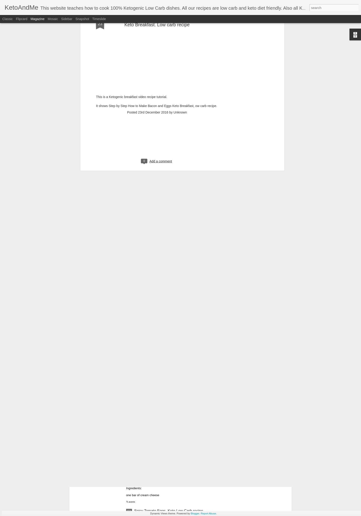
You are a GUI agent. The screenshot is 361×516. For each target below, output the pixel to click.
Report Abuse (208, 513)
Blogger (195, 513)
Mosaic (53, 19)
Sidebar (66, 19)
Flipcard (21, 19)
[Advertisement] (157, 94)
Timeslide (99, 19)
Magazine (38, 19)
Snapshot (82, 19)
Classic (7, 19)
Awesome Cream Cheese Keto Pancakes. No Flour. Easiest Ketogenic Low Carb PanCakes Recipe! (176, 460)
